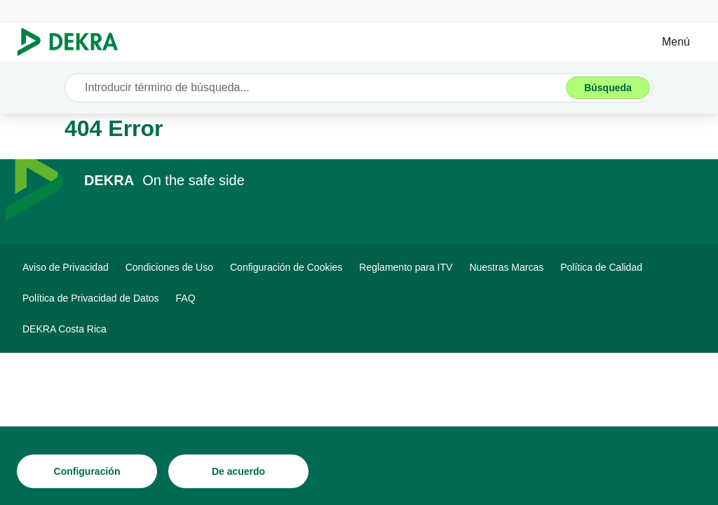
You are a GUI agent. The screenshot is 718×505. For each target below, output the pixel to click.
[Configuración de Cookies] (286, 267)
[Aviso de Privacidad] (65, 267)
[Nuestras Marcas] (506, 267)
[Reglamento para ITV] (405, 267)
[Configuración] (87, 471)
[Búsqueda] (608, 87)
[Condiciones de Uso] (169, 267)
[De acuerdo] (238, 471)
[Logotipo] (73, 42)
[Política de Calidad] (601, 267)
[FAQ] (186, 298)
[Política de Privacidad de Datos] (90, 298)
